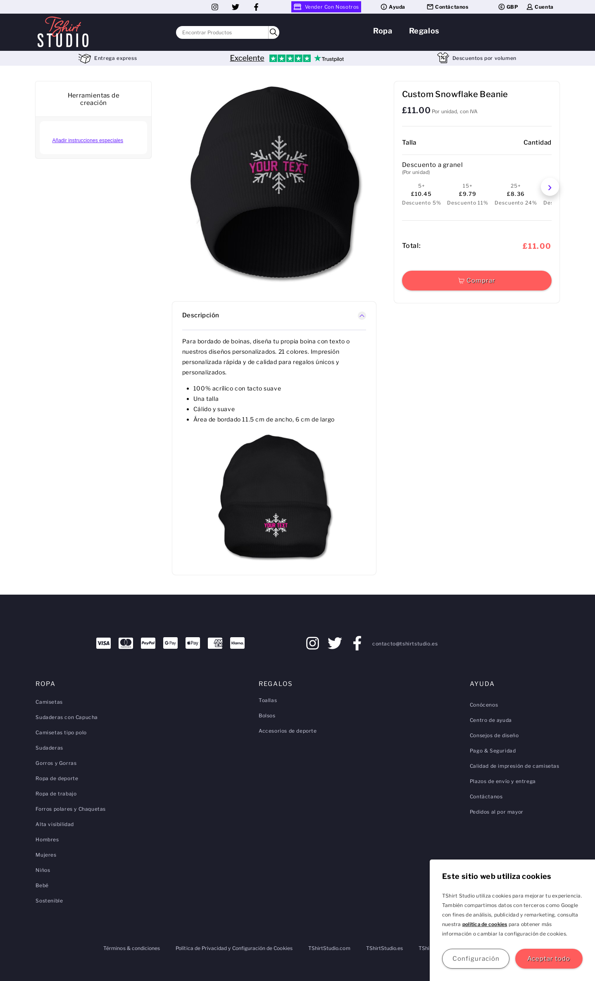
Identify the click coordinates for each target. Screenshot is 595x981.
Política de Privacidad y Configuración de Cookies (234, 948)
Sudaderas (49, 748)
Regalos (424, 30)
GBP (508, 7)
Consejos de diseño (494, 735)
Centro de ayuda (491, 720)
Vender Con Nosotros (326, 7)
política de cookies (484, 924)
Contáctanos (447, 7)
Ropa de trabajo (56, 794)
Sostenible (49, 901)
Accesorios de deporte (288, 731)
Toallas (268, 700)
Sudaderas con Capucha (67, 717)
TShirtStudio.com (329, 948)
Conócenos (484, 705)
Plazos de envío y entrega (503, 781)
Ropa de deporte (57, 778)
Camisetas (49, 702)
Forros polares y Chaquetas (71, 809)
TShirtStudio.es (384, 948)
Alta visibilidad (55, 824)
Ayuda (392, 7)
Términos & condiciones (131, 948)
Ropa (382, 30)
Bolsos (267, 715)
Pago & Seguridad (493, 751)
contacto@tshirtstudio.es (405, 644)
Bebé (42, 885)
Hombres (47, 839)
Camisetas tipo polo (61, 732)
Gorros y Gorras (56, 763)
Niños (43, 870)
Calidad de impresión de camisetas (514, 766)
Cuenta (540, 7)
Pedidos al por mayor (497, 812)
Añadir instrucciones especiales (87, 140)
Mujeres (46, 855)
